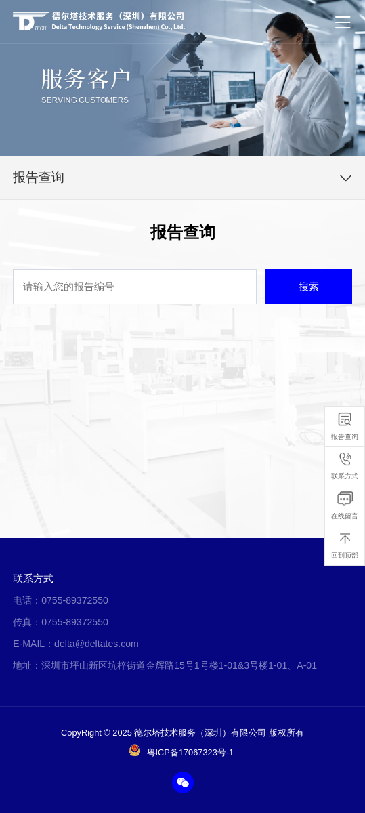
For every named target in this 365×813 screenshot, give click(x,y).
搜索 (309, 286)
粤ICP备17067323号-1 (190, 752)
